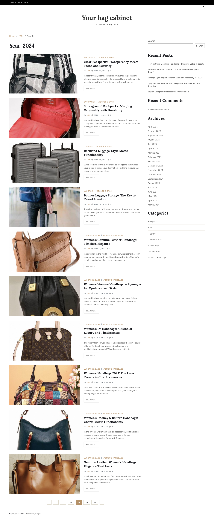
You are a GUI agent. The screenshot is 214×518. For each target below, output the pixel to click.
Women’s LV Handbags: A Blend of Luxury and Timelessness (108, 330)
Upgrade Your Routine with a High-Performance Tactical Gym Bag (174, 84)
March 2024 (153, 204)
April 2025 (153, 148)
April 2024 (153, 200)
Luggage (88, 146)
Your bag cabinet (107, 18)
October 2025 (154, 131)
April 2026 (153, 126)
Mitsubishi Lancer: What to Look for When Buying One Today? (173, 70)
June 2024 (153, 191)
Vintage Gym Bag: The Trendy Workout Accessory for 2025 (175, 77)
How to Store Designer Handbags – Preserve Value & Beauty (176, 63)
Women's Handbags (113, 235)
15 (87, 502)
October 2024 (154, 174)
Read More (91, 88)
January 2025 (154, 161)
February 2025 (154, 157)
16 (95, 502)
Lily (88, 71)
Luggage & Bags (106, 57)
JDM (150, 227)
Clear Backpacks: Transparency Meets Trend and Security (111, 64)
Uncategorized (154, 251)
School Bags (153, 245)
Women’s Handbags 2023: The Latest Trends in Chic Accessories (110, 375)
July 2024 (152, 187)
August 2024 (154, 183)
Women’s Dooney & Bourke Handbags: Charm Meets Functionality (111, 420)
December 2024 (155, 165)
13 (71, 502)
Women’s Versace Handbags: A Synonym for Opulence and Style (112, 286)
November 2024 (155, 170)
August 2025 (154, 139)
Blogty (38, 513)
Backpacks (89, 57)
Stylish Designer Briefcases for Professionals (168, 91)
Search (151, 40)
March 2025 (153, 152)
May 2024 (152, 196)
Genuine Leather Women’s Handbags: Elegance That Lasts (110, 464)
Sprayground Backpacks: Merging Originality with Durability (108, 108)
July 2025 (152, 144)
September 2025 (155, 135)
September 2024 (155, 178)
